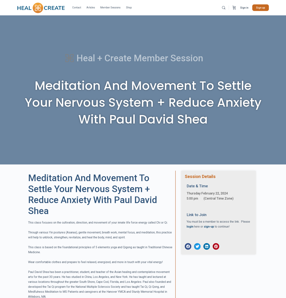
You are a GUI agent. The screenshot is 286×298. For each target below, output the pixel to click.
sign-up (209, 226)
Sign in (244, 7)
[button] (188, 246)
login (190, 226)
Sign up (260, 7)
